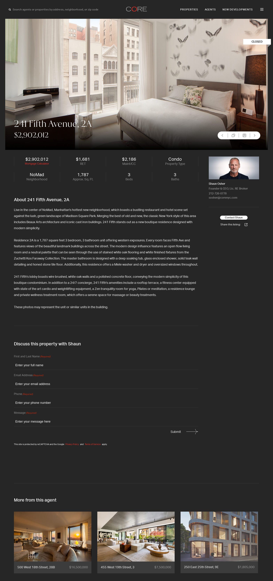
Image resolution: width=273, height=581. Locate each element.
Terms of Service (93, 444)
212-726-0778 (218, 193)
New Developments (238, 9)
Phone (23, 394)
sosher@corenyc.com (223, 197)
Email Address (28, 375)
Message (25, 413)
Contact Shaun (234, 217)
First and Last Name (32, 356)
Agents (210, 9)
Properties (189, 9)
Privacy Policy (72, 444)
